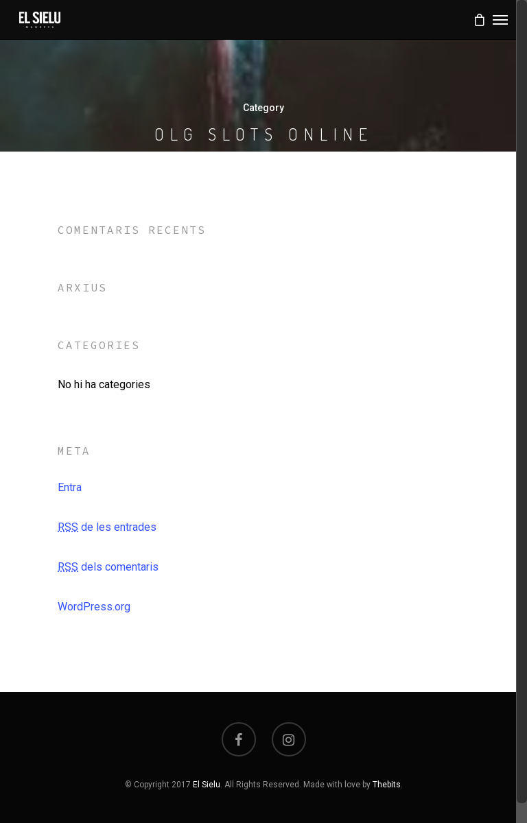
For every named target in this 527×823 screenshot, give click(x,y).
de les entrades (107, 527)
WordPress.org (94, 606)
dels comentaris (108, 566)
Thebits (387, 784)
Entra (70, 487)
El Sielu (206, 784)
